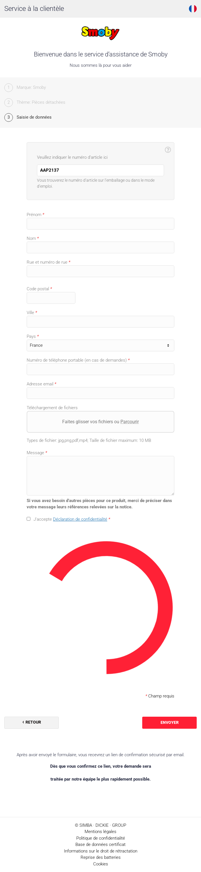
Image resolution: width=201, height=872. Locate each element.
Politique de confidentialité (100, 838)
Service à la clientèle (34, 9)
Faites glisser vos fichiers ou (100, 421)
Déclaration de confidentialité (80, 519)
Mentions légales (100, 831)
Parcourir (129, 421)
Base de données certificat (100, 844)
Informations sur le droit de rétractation (100, 851)
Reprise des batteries (101, 857)
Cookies (100, 864)
